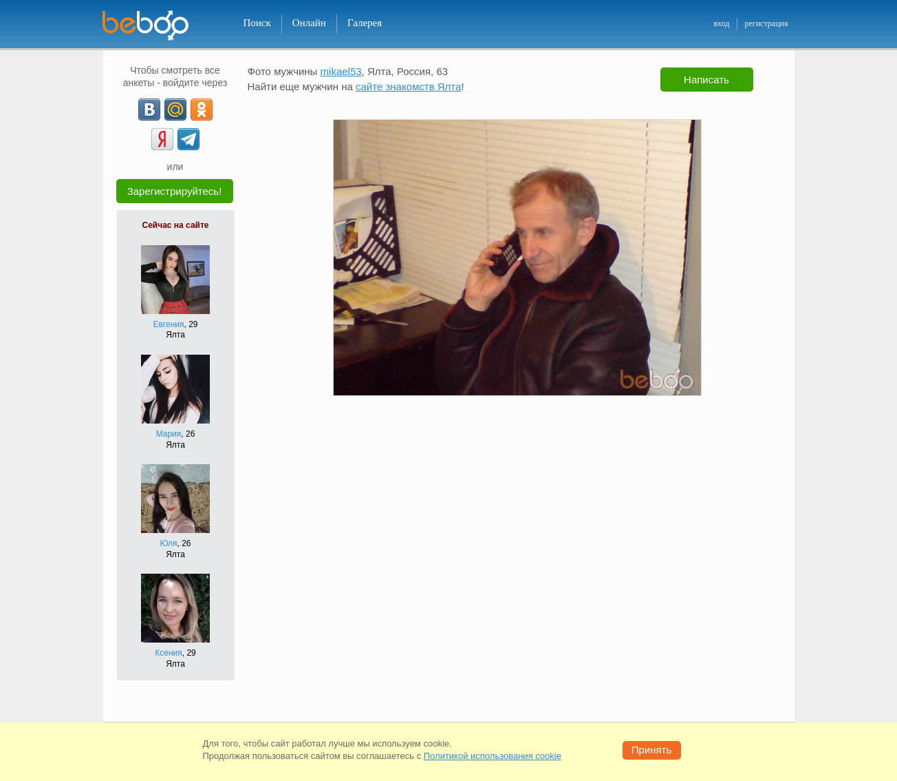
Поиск (257, 22)
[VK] (149, 109)
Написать (706, 79)
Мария (169, 434)
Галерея (364, 22)
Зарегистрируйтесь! (174, 191)
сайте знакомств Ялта (408, 86)
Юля (168, 543)
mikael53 (341, 71)
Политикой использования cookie (492, 756)
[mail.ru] (175, 109)
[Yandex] (162, 139)
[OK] (202, 109)
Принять (651, 750)
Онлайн (309, 22)
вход (721, 23)
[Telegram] (188, 139)
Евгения (168, 324)
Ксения (168, 653)
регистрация (766, 23)
